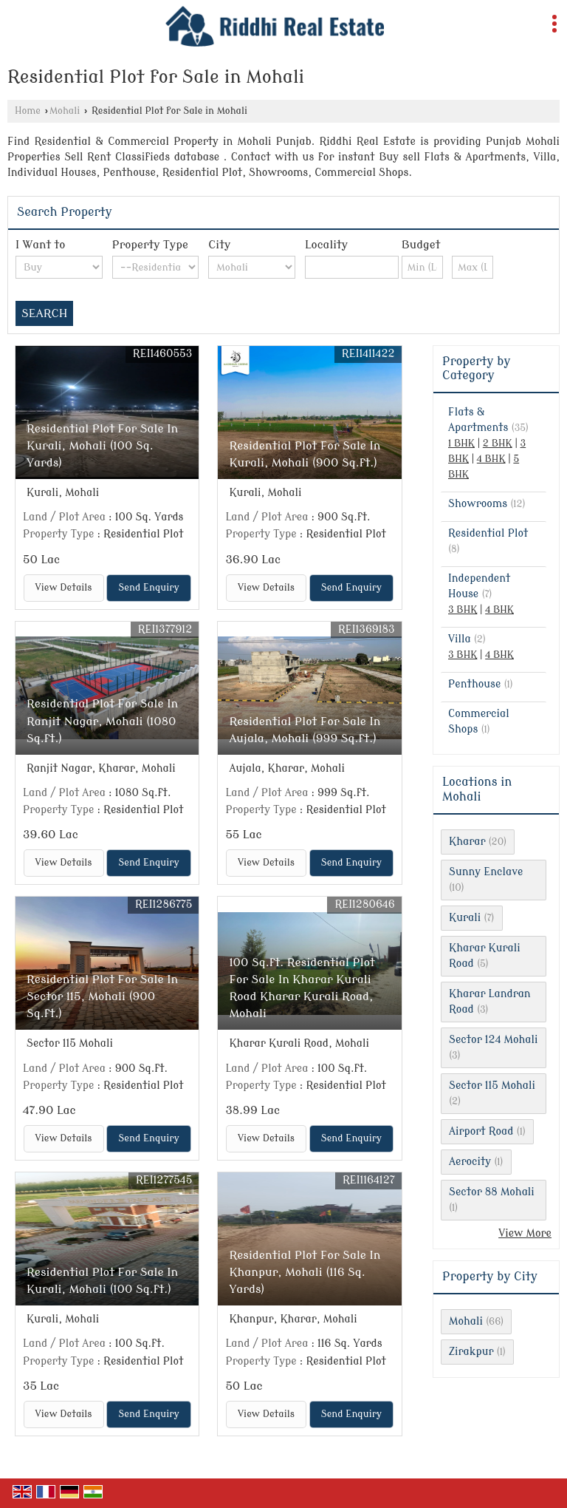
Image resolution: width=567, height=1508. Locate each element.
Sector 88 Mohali (492, 1192)
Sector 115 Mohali (492, 1085)
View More (524, 1233)
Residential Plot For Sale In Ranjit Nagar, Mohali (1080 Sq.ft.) (102, 720)
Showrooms (477, 503)
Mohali (64, 111)
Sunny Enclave (486, 871)
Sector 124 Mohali (493, 1039)
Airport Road (481, 1131)
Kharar (467, 841)
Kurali (465, 917)
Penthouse (474, 684)
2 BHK (497, 443)
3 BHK (462, 610)
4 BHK (491, 459)
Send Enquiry (148, 588)
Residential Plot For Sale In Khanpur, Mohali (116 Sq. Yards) (304, 1272)
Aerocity (470, 1161)
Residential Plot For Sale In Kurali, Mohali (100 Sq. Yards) (102, 445)
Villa (459, 639)
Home (28, 111)
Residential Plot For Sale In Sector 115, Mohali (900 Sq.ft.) (102, 996)
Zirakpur (471, 1351)
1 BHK (461, 443)
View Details (63, 588)
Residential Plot (488, 533)
